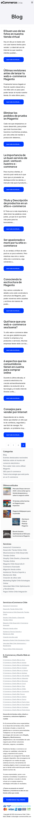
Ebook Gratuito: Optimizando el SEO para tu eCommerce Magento (21, 533)
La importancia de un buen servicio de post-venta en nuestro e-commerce (15, 160)
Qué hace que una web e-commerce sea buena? (15, 324)
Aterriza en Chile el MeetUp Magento (25, 522)
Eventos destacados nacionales (15, 458)
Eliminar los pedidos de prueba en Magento (15, 115)
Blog (5, 455)
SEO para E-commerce (12, 471)
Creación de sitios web (12, 578)
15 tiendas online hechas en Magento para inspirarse (21, 503)
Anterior (8, 445)
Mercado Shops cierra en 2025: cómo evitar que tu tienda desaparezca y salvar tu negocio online (21, 492)
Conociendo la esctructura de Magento (13, 282)
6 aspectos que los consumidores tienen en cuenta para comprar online (15, 366)
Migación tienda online (12, 569)
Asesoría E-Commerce (12, 547)
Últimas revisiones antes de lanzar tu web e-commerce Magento (15, 75)
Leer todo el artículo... (13, 59)
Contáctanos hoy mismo (15, 800)
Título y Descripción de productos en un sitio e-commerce (16, 203)
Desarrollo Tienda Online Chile (15, 550)
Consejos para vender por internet (15, 410)
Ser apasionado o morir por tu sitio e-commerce (15, 242)
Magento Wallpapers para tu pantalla (22, 512)
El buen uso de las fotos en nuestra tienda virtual (14, 33)
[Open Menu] (32, 2)
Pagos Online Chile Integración (15, 592)
